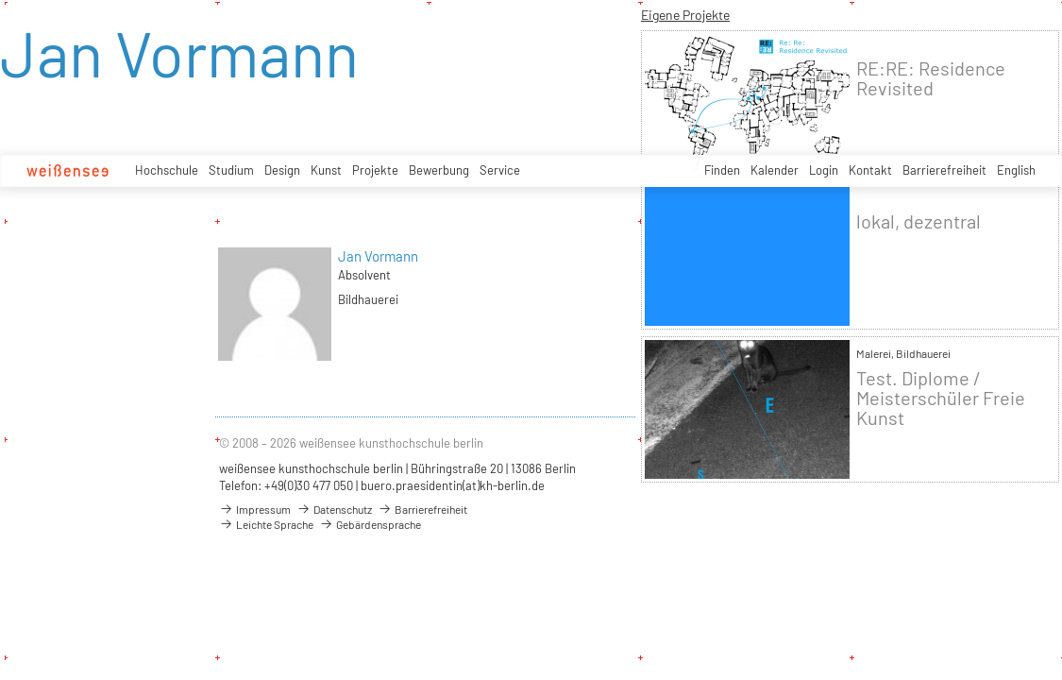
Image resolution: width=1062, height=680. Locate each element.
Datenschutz (334, 509)
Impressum (255, 509)
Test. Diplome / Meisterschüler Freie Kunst (940, 398)
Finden (722, 170)
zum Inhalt (0, 0)
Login (823, 170)
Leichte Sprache (266, 524)
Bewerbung (439, 170)
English (1016, 170)
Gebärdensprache (370, 524)
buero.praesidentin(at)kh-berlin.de (453, 485)
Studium (231, 170)
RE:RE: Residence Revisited (930, 78)
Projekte (375, 170)
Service (500, 170)
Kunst (326, 170)
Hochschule (166, 170)
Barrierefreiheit (944, 170)
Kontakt (870, 170)
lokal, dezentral (918, 221)
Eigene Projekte (685, 15)
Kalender (774, 170)
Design (282, 170)
